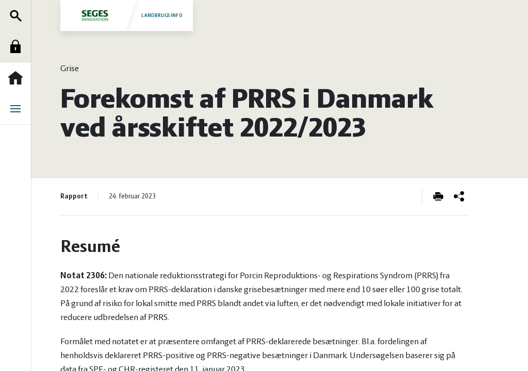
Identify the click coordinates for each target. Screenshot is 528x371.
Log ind (18, 46)
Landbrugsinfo (126, 15)
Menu (18, 108)
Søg (18, 15)
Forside (18, 77)
